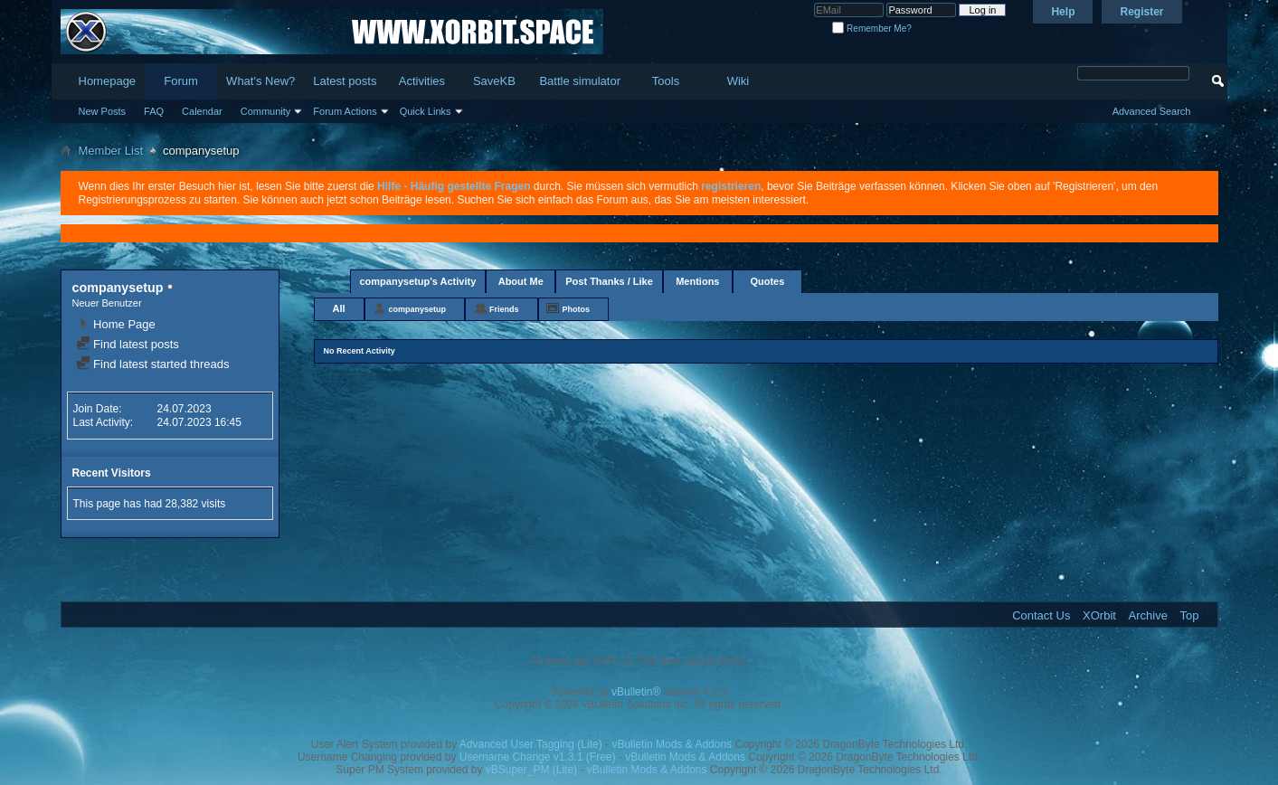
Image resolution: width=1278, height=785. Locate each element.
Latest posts (344, 81)
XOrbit (1099, 615)
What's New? (260, 81)
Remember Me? (871, 28)
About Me (521, 281)
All (339, 308)
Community (266, 111)
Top (1189, 615)
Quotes (767, 281)
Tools (665, 81)
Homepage (108, 81)
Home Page (116, 324)
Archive (1148, 615)
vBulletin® (635, 692)
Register (1141, 11)
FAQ (154, 111)
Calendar (202, 111)
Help (1062, 11)
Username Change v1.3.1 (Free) (537, 757)
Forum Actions (344, 111)
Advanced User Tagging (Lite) (530, 744)
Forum (181, 81)
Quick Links (425, 111)
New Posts (103, 111)
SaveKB (494, 81)
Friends (504, 309)
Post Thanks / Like (609, 281)
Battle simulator (579, 81)
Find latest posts (127, 344)
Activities (422, 81)
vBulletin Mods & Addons (671, 744)
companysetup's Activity (418, 281)
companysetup (418, 309)
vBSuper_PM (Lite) (531, 769)
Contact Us (1041, 615)
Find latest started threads (153, 364)
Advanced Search (1151, 111)
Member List (111, 150)
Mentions (697, 281)
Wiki (738, 81)
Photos (577, 309)
